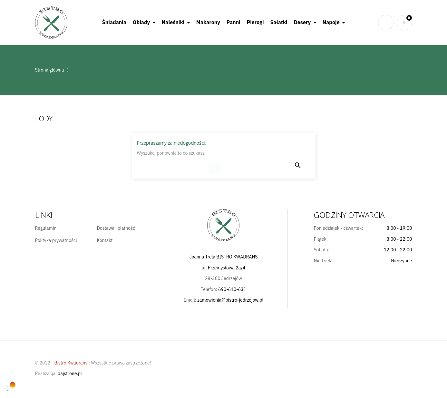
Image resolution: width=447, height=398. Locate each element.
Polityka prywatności (56, 240)
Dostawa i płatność (116, 228)
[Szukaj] (179, 167)
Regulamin (46, 228)
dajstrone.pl (70, 373)
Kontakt (104, 240)
